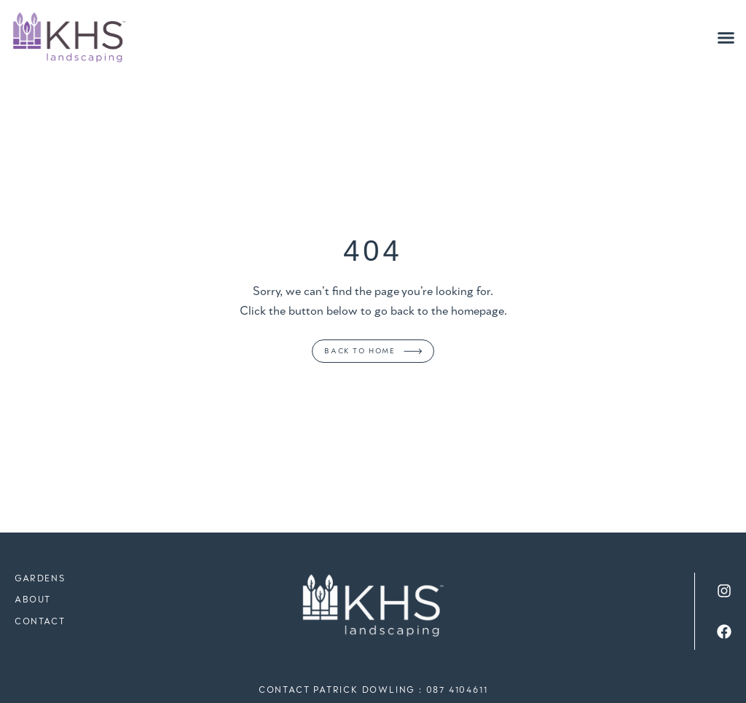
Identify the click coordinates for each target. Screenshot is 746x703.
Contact (40, 622)
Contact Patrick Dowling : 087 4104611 (373, 690)
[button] (726, 38)
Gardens (40, 579)
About (33, 600)
